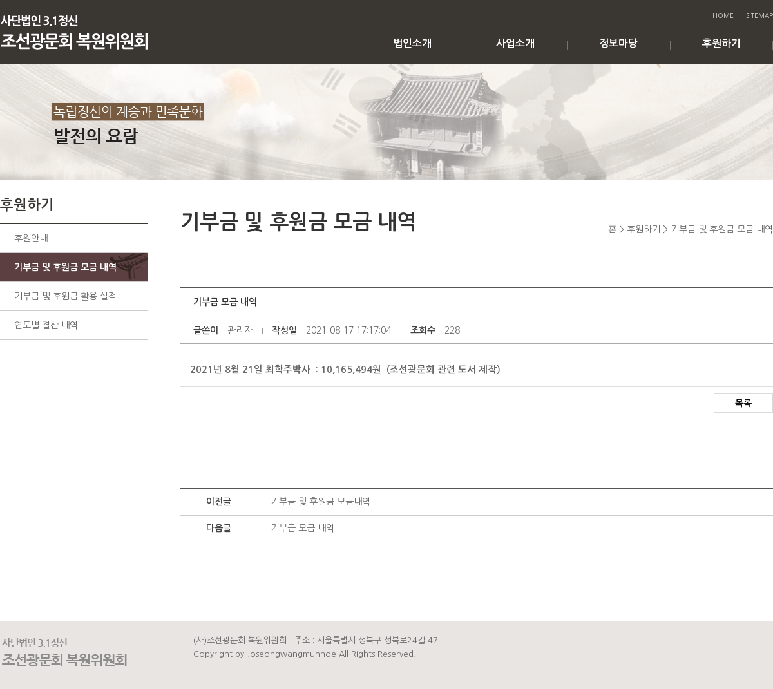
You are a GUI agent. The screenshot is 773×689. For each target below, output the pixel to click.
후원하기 (721, 43)
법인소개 (412, 43)
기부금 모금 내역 (302, 528)
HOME (723, 15)
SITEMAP (759, 15)
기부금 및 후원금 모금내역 (320, 501)
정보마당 (618, 43)
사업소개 (515, 43)
